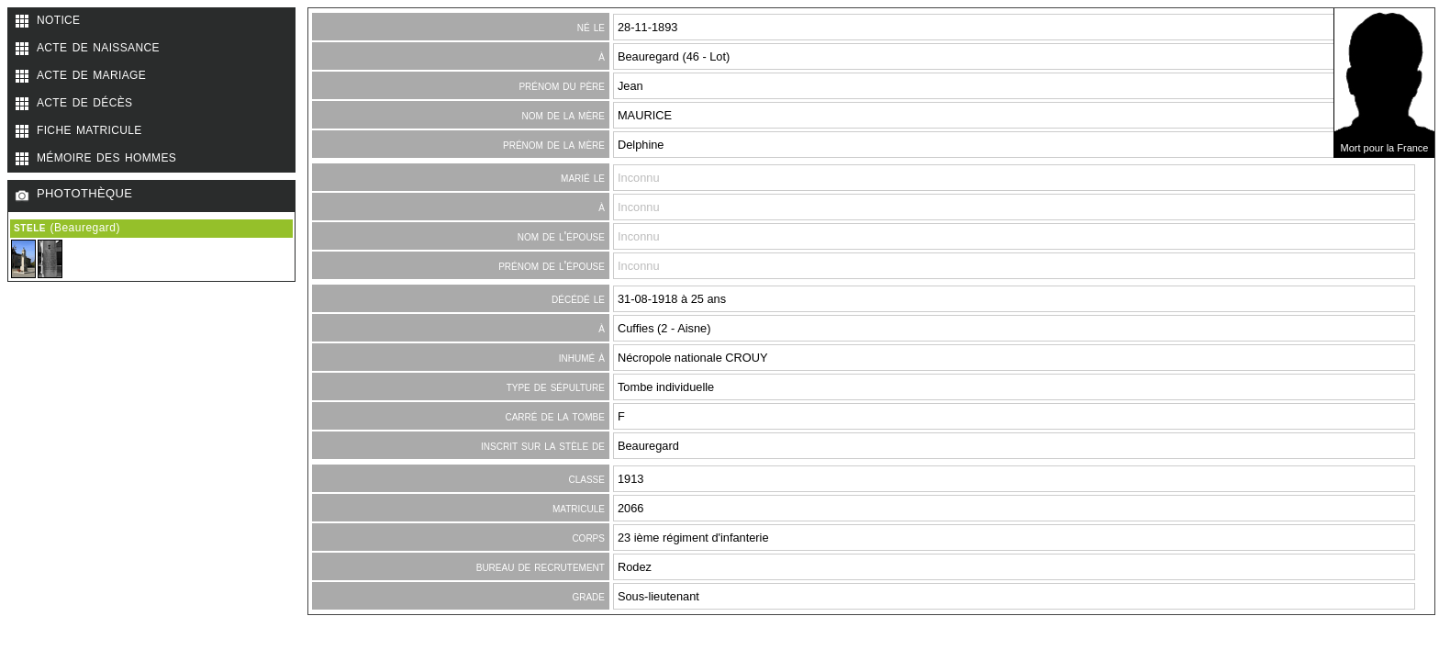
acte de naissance (98, 46)
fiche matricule (89, 128)
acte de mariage (91, 73)
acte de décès (84, 101)
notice (58, 18)
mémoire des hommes (106, 156)
